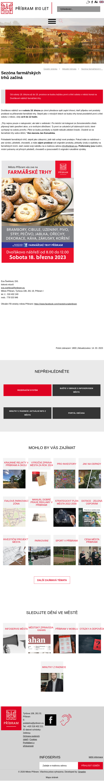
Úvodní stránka (50, 69)
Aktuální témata (69, 69)
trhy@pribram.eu (69, 146)
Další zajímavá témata (52, 580)
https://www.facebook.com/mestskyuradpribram (55, 304)
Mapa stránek (52, 777)
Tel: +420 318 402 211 (33, 726)
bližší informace (96, 757)
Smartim (82, 772)
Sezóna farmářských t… (92, 69)
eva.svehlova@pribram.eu (13, 288)
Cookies (33, 739)
